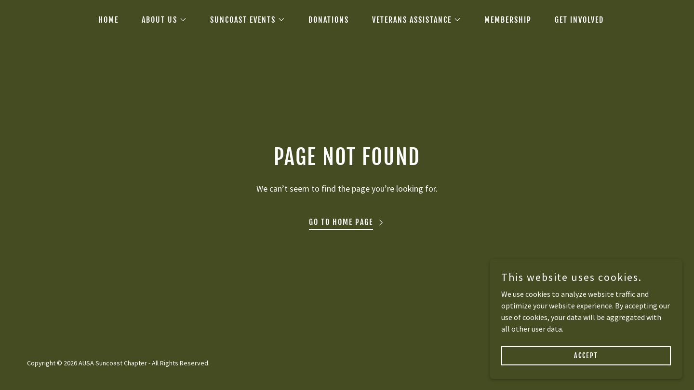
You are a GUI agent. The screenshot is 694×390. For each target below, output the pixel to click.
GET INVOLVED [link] (579, 20)
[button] (160, 20)
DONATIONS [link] (328, 20)
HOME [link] (108, 20)
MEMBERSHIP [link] (508, 20)
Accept (586, 355)
